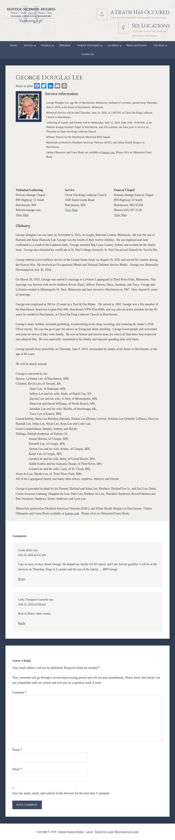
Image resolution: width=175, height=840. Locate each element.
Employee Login (104, 831)
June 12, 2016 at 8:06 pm (32, 604)
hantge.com (108, 152)
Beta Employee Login (127, 831)
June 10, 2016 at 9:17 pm (32, 554)
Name (17, 749)
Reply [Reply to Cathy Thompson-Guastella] (21, 623)
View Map (22, 215)
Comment (19, 692)
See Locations (151, 25)
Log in (89, 831)
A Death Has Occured (140, 12)
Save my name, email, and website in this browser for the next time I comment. (61, 793)
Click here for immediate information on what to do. (138, 17)
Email (17, 769)
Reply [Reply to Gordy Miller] (21, 579)
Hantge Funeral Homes (71, 831)
